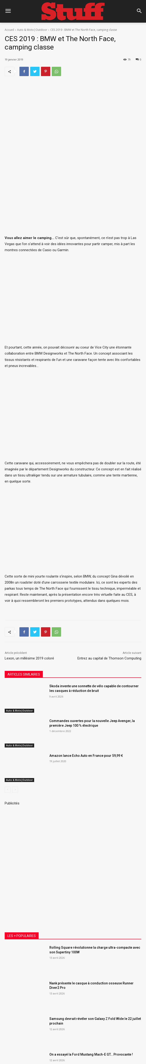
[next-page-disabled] (15, 726)
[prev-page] (8, 726)
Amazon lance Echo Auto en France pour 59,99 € (86, 692)
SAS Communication (82, 1042)
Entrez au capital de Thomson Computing (109, 595)
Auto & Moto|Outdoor (32, 30)
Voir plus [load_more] (73, 1025)
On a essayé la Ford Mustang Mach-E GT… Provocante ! (91, 991)
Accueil (9, 30)
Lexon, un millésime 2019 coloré (29, 595)
